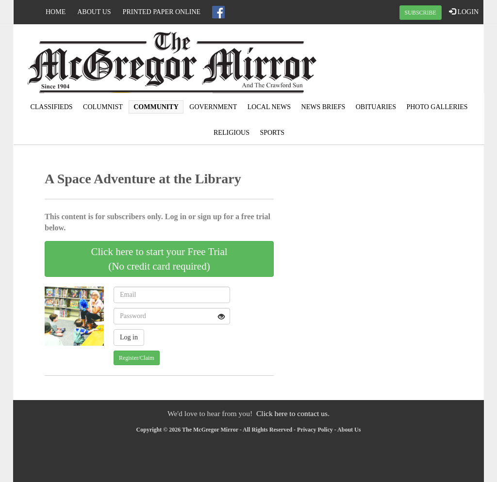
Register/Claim (136, 357)
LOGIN (464, 12)
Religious (231, 132)
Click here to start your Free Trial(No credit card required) (159, 259)
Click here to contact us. (293, 413)
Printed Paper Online (162, 12)
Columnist (103, 107)
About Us (94, 12)
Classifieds (51, 107)
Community (156, 107)
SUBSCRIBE (420, 12)
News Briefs (323, 107)
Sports (272, 132)
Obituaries (376, 107)
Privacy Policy (315, 429)
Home (56, 12)
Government (213, 107)
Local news (269, 107)
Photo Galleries (436, 107)
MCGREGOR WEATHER (404, 61)
